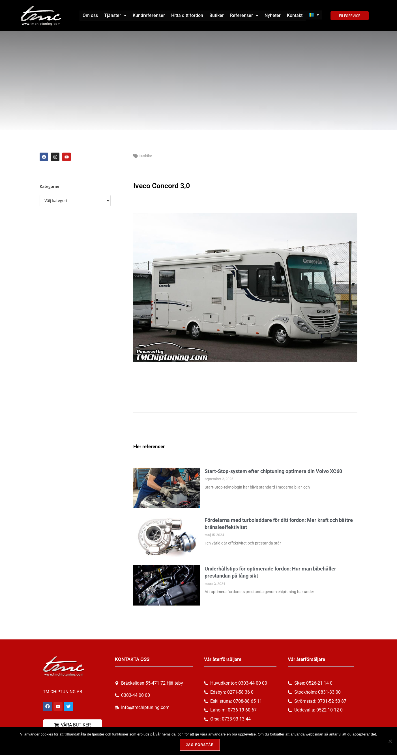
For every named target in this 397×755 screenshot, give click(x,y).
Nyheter (273, 15)
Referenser (244, 15)
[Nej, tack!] (390, 741)
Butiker (216, 15)
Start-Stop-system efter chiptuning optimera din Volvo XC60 (273, 471)
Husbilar (145, 156)
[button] (115, 15)
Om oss (90, 15)
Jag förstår (200, 745)
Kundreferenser (149, 15)
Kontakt (294, 15)
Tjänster (115, 15)
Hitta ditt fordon (187, 15)
